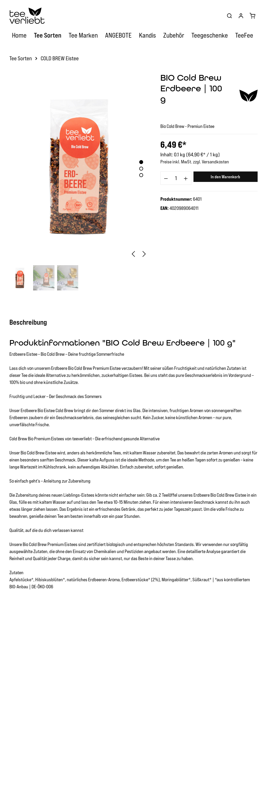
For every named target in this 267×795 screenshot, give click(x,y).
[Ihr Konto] (241, 15)
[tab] (30, 322)
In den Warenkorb (225, 176)
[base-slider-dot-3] (141, 175)
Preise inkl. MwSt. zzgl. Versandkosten (194, 161)
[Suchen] (229, 15)
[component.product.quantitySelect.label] (176, 178)
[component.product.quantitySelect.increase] (185, 178)
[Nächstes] (144, 253)
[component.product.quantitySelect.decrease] (165, 178)
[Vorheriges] (133, 253)
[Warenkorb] (252, 15)
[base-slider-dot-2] (141, 169)
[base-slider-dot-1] (141, 162)
